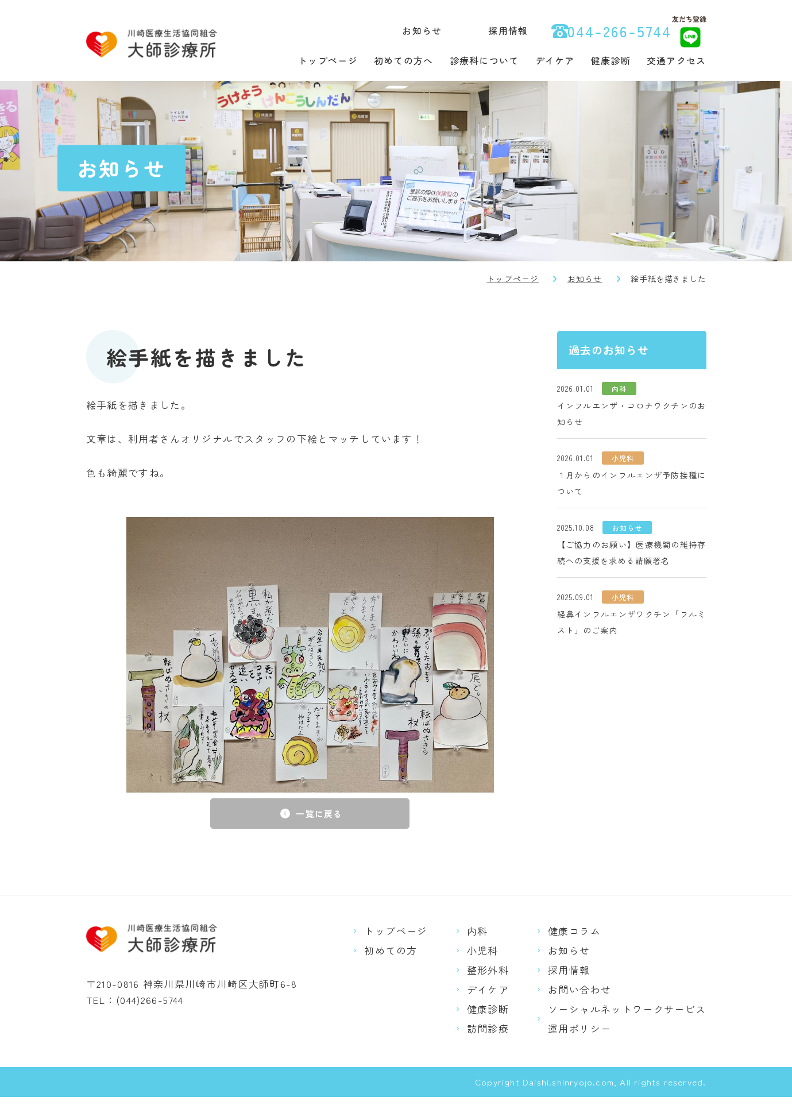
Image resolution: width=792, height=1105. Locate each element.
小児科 (483, 958)
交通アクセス (676, 60)
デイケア (555, 60)
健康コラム (574, 939)
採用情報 (508, 30)
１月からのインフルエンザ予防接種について (631, 483)
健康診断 (611, 60)
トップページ (328, 60)
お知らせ (422, 30)
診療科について (484, 60)
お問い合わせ (579, 997)
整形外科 (488, 978)
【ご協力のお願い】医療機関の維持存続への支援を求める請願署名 (631, 552)
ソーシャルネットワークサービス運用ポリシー (627, 1027)
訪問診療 (488, 1036)
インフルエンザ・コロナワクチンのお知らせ (631, 413)
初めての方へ (404, 60)
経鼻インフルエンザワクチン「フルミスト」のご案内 (631, 622)
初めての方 (390, 958)
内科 (477, 939)
